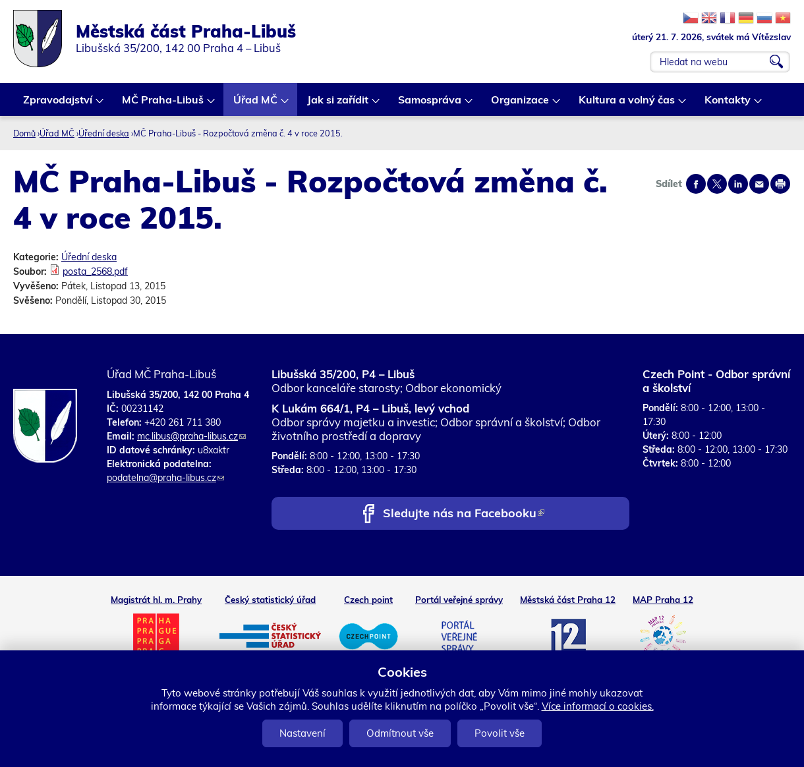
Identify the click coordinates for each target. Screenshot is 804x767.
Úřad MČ (256, 104)
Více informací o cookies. (598, 706)
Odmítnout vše (400, 733)
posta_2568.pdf (95, 271)
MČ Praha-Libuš (163, 104)
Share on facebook (696, 184)
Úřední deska (103, 133)
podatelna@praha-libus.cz (165, 478)
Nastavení (302, 733)
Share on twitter (717, 184)
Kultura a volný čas (627, 104)
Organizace (520, 104)
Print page (780, 184)
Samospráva (430, 104)
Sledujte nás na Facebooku (463, 514)
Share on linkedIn (738, 184)
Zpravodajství (58, 104)
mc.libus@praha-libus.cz (191, 436)
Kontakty (728, 104)
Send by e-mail (759, 184)
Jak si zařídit (338, 104)
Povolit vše (499, 733)
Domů (24, 133)
